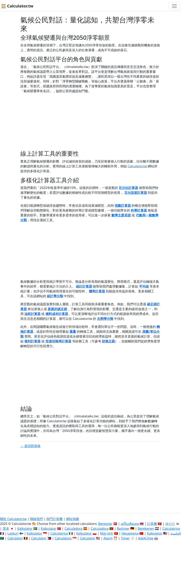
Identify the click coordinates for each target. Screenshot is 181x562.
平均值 (144, 286)
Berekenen (146, 528)
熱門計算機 (54, 519)
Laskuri (12, 533)
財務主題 (108, 341)
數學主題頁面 (121, 215)
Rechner (123, 528)
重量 (73, 331)
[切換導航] (174, 6)
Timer (125, 538)
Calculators (63, 538)
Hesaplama (130, 533)
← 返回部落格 (30, 446)
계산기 (170, 523)
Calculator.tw (137, 166)
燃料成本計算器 (57, 314)
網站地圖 (72, 519)
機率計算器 (97, 291)
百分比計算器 (128, 188)
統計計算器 (84, 286)
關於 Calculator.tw (13, 519)
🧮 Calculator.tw (17, 6)
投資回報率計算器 (58, 341)
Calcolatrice (59, 533)
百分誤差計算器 (135, 192)
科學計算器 (139, 210)
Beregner (105, 523)
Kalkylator (24, 528)
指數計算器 (123, 205)
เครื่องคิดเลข (130, 523)
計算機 (152, 523)
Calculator (15, 538)
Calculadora (73, 528)
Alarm (107, 538)
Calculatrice (171, 528)
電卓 (6, 528)
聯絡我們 (36, 519)
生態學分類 (105, 318)
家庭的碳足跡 (57, 309)
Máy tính (106, 533)
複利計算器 (32, 341)
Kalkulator (48, 528)
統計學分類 (55, 296)
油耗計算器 (32, 314)
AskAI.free (145, 538)
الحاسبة (176, 533)
